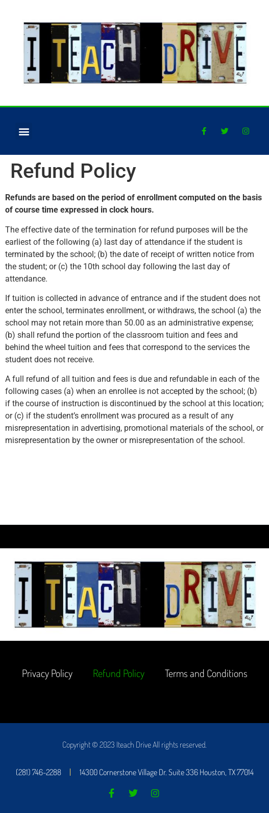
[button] (23, 131)
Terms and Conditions (206, 673)
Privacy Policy (47, 673)
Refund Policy (118, 673)
